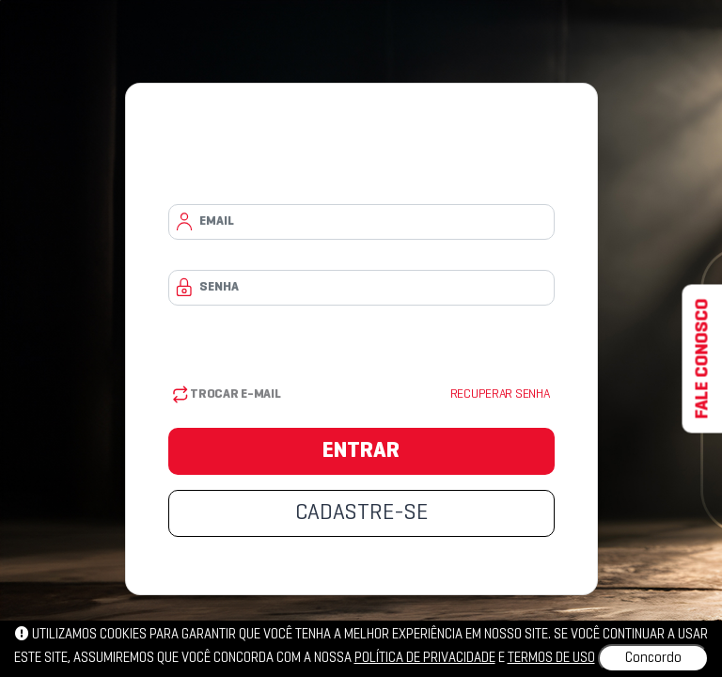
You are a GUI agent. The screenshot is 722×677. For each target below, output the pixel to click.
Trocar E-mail (227, 394)
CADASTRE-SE (361, 513)
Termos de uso (551, 658)
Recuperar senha (500, 394)
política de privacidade (424, 658)
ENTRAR (361, 451)
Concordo (653, 658)
